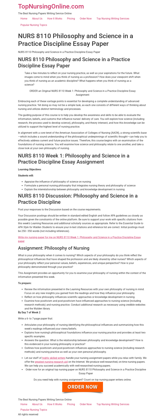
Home (23, 18)
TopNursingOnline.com (51, 6)
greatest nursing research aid (51, 361)
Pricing (71, 18)
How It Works (54, 18)
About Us (37, 18)
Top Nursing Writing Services (113, 18)
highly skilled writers (53, 357)
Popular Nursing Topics (33, 25)
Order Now (86, 18)
